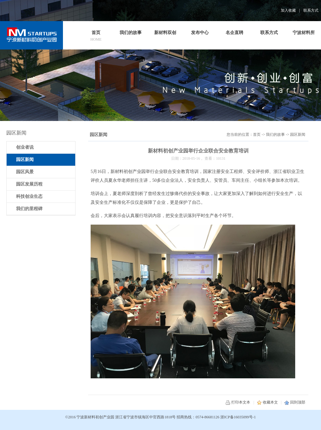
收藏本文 (267, 402)
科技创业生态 (29, 196)
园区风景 (25, 171)
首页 (257, 134)
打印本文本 (237, 402)
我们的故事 (275, 134)
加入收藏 (288, 10)
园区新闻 (297, 134)
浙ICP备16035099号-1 (238, 417)
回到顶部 (294, 402)
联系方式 (310, 10)
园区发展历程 (29, 184)
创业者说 (25, 147)
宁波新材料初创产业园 (95, 417)
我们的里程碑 (29, 208)
